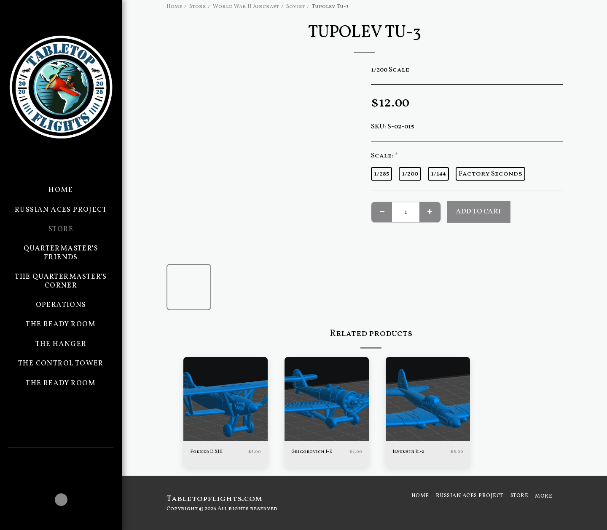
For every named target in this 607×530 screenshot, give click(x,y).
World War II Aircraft (246, 7)
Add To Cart (479, 211)
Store (197, 7)
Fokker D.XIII (209, 452)
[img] (225, 399)
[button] (61, 459)
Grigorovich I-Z (315, 452)
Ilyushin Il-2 (411, 452)
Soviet (295, 7)
